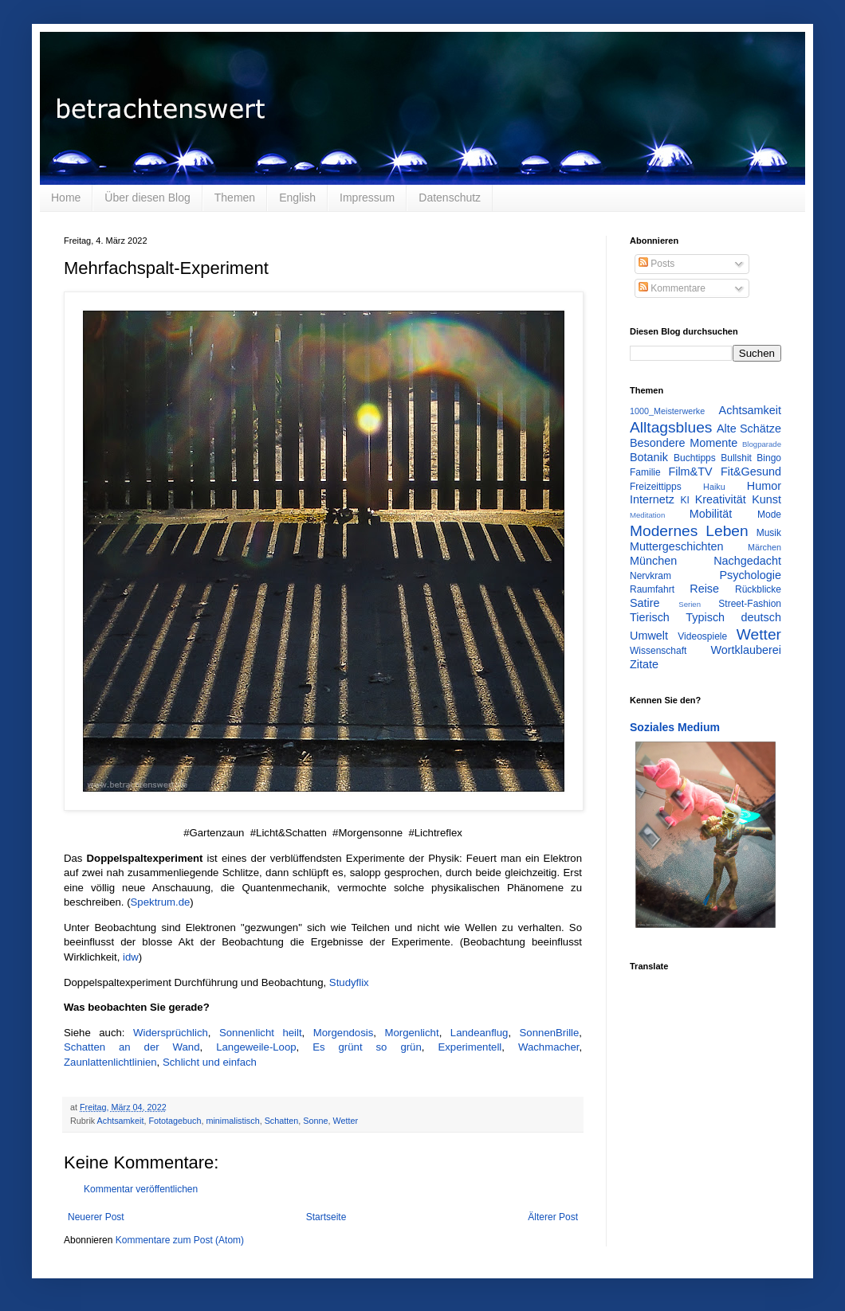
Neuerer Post (96, 1217)
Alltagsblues (671, 427)
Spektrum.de (161, 902)
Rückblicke (758, 589)
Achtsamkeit (120, 1120)
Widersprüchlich (170, 1033)
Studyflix (349, 982)
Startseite (326, 1217)
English (297, 197)
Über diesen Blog (147, 197)
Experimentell (469, 1047)
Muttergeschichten (677, 546)
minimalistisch (232, 1120)
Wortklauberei (745, 650)
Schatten (282, 1120)
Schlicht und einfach (210, 1062)
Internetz (652, 499)
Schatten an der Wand (132, 1047)
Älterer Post (553, 1217)
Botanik (649, 457)
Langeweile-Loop (256, 1047)
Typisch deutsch (733, 617)
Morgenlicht (411, 1033)
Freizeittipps (656, 486)
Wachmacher (548, 1047)
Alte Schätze (749, 428)
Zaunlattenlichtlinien (110, 1062)
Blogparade (761, 444)
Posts (656, 263)
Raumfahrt (652, 589)
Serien (689, 604)
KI (685, 500)
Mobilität (711, 513)
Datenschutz (450, 197)
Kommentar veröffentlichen (141, 1189)
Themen (234, 197)
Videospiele (702, 636)
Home (66, 197)
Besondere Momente (683, 442)
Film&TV (690, 471)
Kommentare (672, 288)
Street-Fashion (749, 603)
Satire (645, 603)
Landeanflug (479, 1033)
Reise (704, 588)
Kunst (766, 499)
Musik (769, 532)
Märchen (764, 547)
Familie (645, 472)
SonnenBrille (550, 1033)
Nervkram (650, 575)
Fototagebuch (174, 1120)
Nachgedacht (747, 560)
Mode (769, 514)
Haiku (714, 486)
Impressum (367, 197)
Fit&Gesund (751, 471)
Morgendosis (343, 1033)
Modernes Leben (689, 530)
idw (131, 957)
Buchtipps (695, 458)
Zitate (644, 664)
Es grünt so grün (367, 1047)
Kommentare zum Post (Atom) (180, 1240)
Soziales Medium (675, 727)
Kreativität (720, 499)
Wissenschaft (658, 650)
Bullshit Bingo (751, 458)
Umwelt (649, 635)
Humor (764, 485)
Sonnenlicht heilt (260, 1033)
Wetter (346, 1120)
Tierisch (650, 617)
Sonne (315, 1120)
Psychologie (750, 575)
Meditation (647, 515)
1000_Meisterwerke (667, 411)
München (653, 560)
